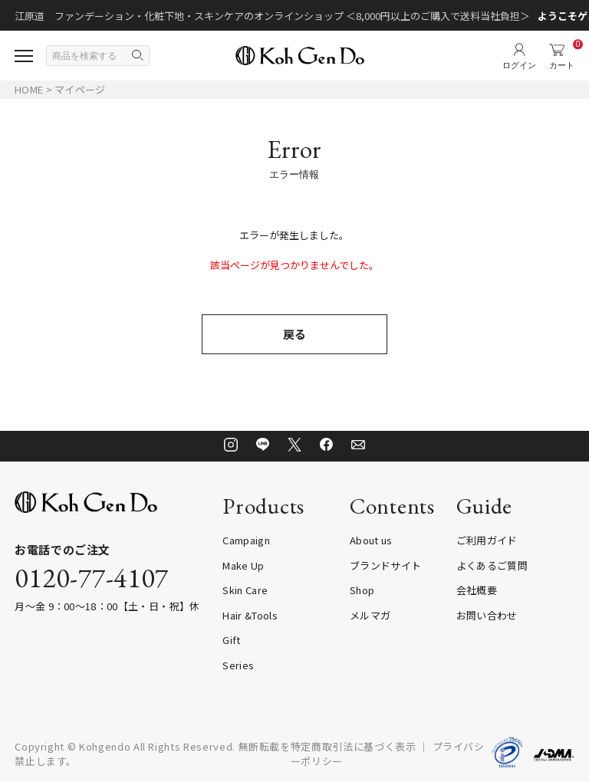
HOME (29, 89)
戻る (294, 334)
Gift (231, 639)
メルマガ (370, 615)
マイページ (79, 89)
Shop (362, 590)
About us (371, 540)
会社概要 (476, 590)
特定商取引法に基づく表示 (353, 746)
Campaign (246, 540)
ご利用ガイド (487, 540)
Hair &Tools (250, 615)
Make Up (243, 565)
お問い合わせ (487, 615)
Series (238, 665)
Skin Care (245, 590)
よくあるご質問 (492, 565)
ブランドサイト (385, 565)
